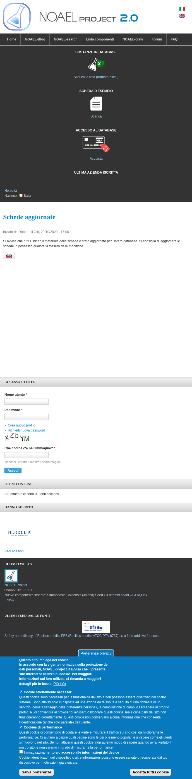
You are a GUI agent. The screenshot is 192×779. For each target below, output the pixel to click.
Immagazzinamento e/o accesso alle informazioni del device (71, 752)
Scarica (96, 116)
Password (13, 410)
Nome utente (15, 395)
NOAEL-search (66, 39)
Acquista (96, 158)
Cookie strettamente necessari (48, 692)
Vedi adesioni (14, 551)
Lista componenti (100, 39)
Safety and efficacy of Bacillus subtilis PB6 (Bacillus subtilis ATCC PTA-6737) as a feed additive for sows (81, 636)
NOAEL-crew (133, 39)
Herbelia (10, 191)
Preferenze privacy (95, 653)
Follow (9, 600)
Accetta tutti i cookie (151, 772)
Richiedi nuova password (26, 430)
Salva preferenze (36, 772)
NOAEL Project (15, 585)
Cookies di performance (43, 727)
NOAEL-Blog (35, 39)
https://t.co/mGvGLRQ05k (128, 595)
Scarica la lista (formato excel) (96, 77)
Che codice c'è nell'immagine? (29, 448)
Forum (157, 39)
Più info (59, 684)
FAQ (174, 39)
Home (11, 39)
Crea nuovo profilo (21, 425)
